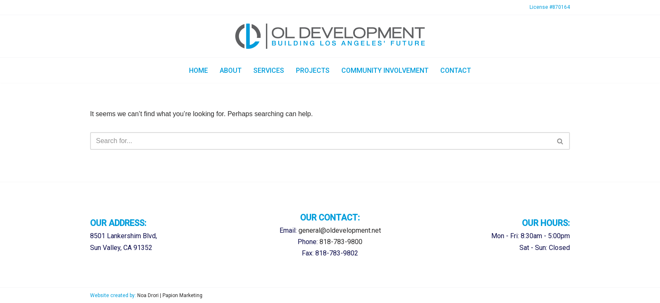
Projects (313, 70)
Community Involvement (384, 70)
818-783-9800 (340, 242)
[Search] (320, 141)
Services (268, 70)
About (231, 70)
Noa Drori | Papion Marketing (169, 295)
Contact (455, 70)
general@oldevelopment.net (339, 230)
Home (198, 70)
